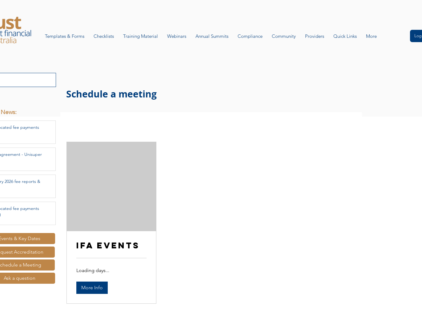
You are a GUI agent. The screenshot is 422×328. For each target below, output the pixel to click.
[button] (92, 288)
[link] (111, 246)
